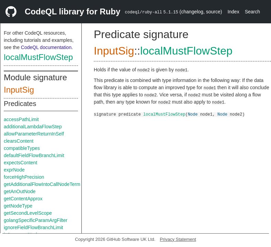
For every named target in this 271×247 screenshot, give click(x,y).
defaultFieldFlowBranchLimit (34, 155)
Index (233, 11)
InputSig (19, 89)
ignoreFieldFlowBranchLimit (33, 227)
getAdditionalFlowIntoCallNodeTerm (42, 184)
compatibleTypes (22, 148)
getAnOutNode (20, 191)
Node (193, 114)
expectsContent (20, 162)
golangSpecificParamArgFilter (35, 220)
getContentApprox (23, 198)
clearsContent (18, 141)
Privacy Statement (178, 239)
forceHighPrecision (24, 177)
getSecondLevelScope (28, 213)
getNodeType (18, 206)
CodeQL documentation (46, 47)
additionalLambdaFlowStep (33, 126)
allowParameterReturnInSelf (34, 134)
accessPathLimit (21, 119)
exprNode (14, 170)
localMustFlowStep (38, 57)
